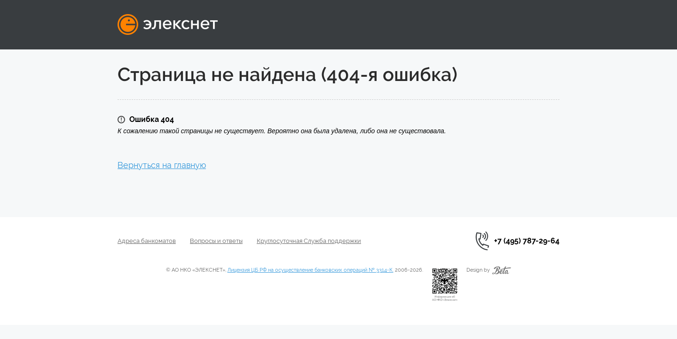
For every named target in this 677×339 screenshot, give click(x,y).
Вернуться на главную (162, 165)
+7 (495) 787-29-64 (526, 240)
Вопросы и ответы (216, 240)
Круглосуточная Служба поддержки (309, 240)
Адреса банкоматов (147, 240)
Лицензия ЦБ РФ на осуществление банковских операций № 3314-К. (311, 270)
